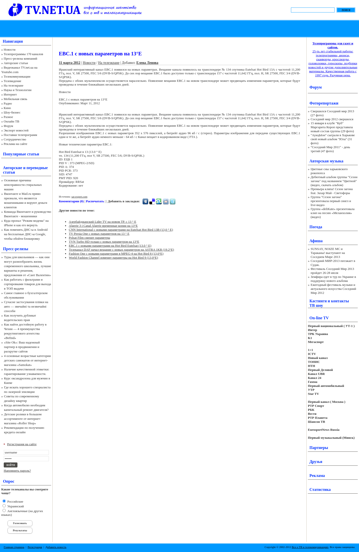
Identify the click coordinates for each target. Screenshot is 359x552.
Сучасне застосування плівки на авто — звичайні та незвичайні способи (26, 306)
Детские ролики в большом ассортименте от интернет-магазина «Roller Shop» (23, 418)
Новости (9, 49)
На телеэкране (13, 85)
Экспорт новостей (16, 130)
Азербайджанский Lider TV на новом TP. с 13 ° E (102, 221)
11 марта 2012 (69, 63)
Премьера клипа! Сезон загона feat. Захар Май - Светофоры (332, 191)
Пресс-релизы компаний (20, 58)
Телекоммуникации (17, 76)
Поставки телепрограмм (20, 135)
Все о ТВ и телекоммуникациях (310, 547)
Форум (8, 126)
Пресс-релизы (15, 249)
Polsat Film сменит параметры (89, 237)
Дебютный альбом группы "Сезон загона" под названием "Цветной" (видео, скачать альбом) (334, 181)
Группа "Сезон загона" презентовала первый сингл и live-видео (331, 201)
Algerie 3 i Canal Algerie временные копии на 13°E (103, 225)
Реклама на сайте (15, 144)
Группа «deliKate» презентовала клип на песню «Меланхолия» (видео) (333, 213)
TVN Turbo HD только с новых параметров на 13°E (104, 241)
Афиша (316, 241)
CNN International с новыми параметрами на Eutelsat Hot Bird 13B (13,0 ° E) (121, 229)
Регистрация (35, 547)
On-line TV (319, 318)
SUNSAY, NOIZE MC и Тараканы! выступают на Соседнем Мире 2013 (328, 253)
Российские (14, 501)
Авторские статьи (16, 63)
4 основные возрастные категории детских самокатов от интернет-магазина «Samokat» (27, 360)
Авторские (12, 168)
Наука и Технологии (17, 90)
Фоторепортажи (323, 103)
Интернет (10, 94)
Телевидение (12, 81)
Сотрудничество (15, 139)
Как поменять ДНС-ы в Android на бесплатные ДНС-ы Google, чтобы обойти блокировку (26, 234)
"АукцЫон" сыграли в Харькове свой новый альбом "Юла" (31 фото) (333, 139)
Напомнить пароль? (17, 470)
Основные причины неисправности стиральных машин (23, 184)
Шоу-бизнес (12, 112)
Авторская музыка (326, 161)
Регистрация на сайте (22, 444)
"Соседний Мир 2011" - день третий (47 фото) (330, 149)
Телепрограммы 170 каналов (23, 54)
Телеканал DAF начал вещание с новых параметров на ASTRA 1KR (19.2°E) (121, 249)
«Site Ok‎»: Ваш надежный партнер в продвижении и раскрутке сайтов (22, 346)
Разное (8, 117)
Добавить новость (55, 547)
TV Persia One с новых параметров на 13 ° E (99, 233)
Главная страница (14, 547)
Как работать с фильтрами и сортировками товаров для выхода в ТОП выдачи (27, 284)
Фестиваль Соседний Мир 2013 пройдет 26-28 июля (332, 271)
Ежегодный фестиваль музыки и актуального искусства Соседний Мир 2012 (333, 289)
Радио (8, 103)
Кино (7, 108)
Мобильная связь (15, 99)
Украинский (15, 506)
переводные (37, 168)
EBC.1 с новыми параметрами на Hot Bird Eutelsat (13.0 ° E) (110, 245)
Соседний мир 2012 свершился (332, 119)
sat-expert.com (79, 196)
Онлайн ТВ (11, 121)
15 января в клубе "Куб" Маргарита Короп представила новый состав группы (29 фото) (332, 127)
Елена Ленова (147, 63)
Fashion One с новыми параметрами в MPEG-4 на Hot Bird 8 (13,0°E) (116, 253)
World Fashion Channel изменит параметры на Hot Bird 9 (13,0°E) (113, 257)
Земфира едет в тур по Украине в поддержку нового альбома (333, 279)
